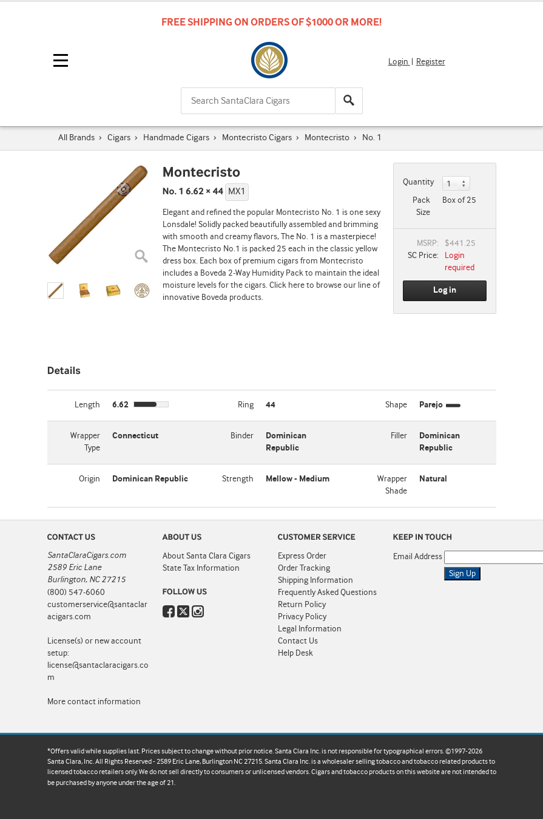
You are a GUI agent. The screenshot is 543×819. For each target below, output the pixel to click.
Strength (238, 479)
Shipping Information (315, 580)
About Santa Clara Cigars (207, 556)
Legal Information (310, 629)
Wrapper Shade (392, 485)
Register (430, 62)
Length (87, 405)
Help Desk (295, 653)
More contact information (94, 702)
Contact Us (298, 641)
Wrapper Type (85, 442)
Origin (89, 479)
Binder (242, 436)
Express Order (302, 556)
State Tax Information (201, 568)
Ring (246, 405)
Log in (444, 290)
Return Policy (302, 605)
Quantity (418, 182)
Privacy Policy (302, 617)
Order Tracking (304, 568)
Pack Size (421, 206)
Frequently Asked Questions (327, 592)
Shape (396, 405)
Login (399, 62)
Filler (399, 436)
